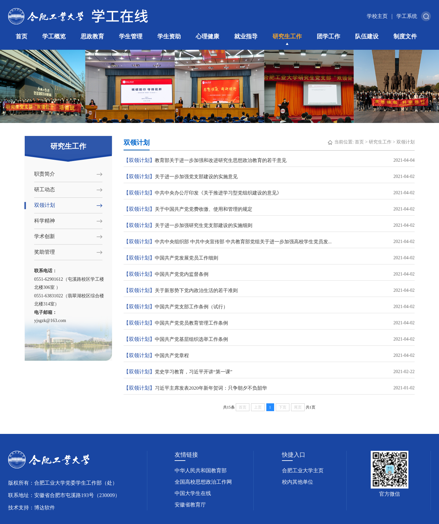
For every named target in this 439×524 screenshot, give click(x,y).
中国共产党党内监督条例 (269, 274)
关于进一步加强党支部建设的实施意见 (269, 176)
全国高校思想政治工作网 (203, 482)
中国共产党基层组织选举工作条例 (269, 339)
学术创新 (44, 236)
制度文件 (405, 36)
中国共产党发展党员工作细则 (269, 257)
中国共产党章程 (269, 355)
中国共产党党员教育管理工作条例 (269, 322)
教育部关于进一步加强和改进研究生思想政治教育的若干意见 (269, 160)
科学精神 (44, 220)
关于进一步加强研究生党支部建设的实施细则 (269, 225)
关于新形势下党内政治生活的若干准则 (269, 290)
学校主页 (377, 16)
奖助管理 (44, 252)
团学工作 (328, 36)
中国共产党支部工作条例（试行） (269, 306)
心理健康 (207, 36)
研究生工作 (287, 36)
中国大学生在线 (193, 493)
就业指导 (246, 36)
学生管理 (130, 36)
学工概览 (54, 36)
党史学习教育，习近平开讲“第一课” (269, 371)
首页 (21, 36)
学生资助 (169, 36)
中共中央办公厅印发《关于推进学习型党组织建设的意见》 (269, 192)
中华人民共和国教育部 (201, 470)
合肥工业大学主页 (303, 470)
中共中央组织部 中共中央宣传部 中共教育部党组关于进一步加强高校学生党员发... (269, 241)
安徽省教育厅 (190, 504)
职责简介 (44, 174)
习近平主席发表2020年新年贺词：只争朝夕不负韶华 (269, 388)
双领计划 (44, 205)
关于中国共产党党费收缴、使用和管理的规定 (269, 209)
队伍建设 (367, 36)
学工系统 (406, 16)
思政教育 (92, 36)
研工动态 (44, 189)
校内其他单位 (297, 482)
